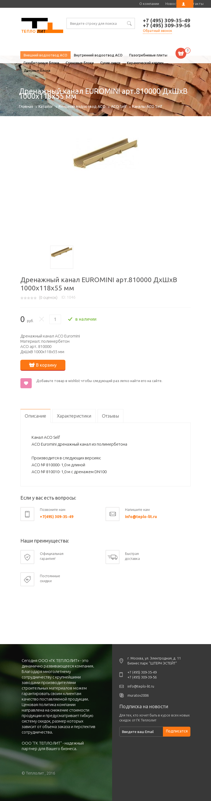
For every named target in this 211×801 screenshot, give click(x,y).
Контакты (195, 4)
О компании (149, 4)
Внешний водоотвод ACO (45, 55)
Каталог (45, 106)
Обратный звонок (157, 30)
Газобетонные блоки (41, 63)
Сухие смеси (110, 63)
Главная (26, 106)
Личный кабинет (184, 4)
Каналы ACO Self (147, 106)
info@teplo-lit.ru (141, 516)
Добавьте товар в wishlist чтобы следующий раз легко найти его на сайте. (99, 381)
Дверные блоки (37, 70)
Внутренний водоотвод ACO (98, 55)
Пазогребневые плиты (148, 55)
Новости (172, 4)
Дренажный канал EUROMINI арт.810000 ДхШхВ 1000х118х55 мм (42, 26)
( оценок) (48, 297)
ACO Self (119, 106)
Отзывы (110, 415)
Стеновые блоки (80, 63)
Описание (35, 415)
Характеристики (74, 415)
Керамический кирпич (145, 63)
